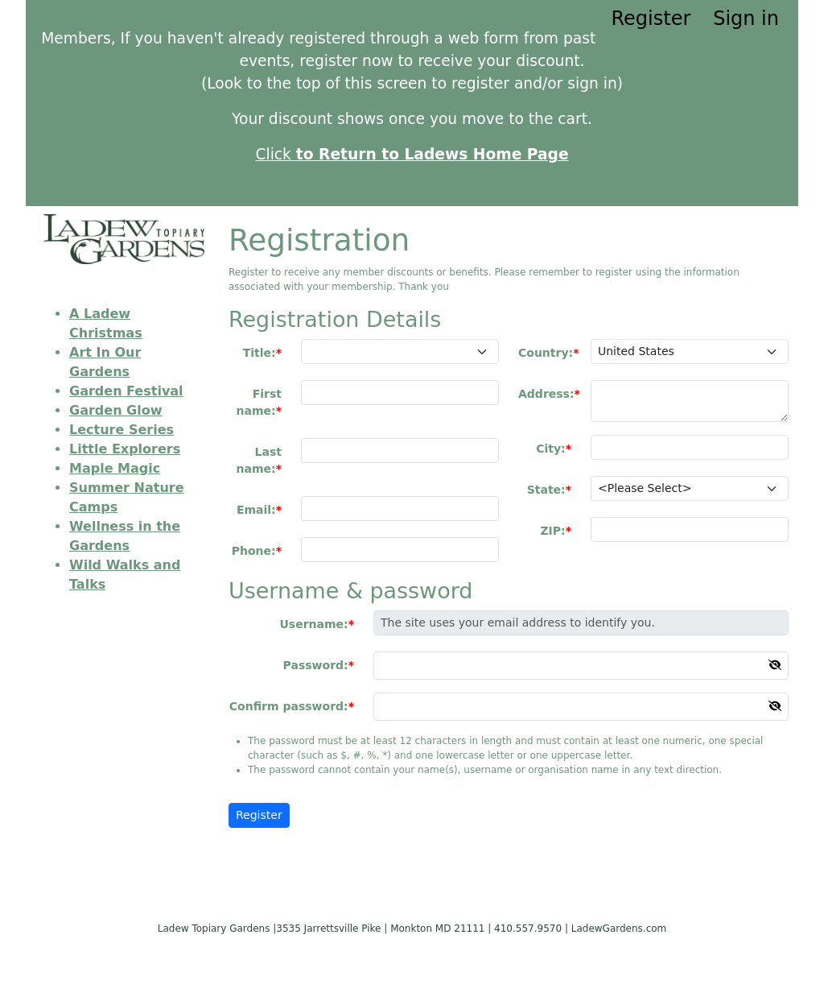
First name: (259, 402)
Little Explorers (124, 449)
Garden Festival (126, 391)
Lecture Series (121, 429)
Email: (256, 509)
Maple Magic (114, 468)
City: (551, 448)
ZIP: (552, 530)
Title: (259, 352)
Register (651, 18)
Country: (545, 352)
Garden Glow (115, 410)
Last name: (259, 460)
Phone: (254, 550)
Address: (546, 393)
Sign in (746, 18)
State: (546, 489)
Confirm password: (288, 706)
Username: (313, 624)
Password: (315, 665)
